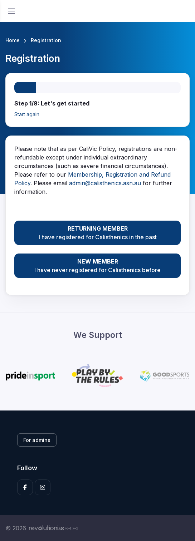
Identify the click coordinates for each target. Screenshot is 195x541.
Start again (26, 114)
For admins (36, 440)
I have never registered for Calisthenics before (97, 265)
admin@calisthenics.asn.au (105, 183)
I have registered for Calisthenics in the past (97, 232)
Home (12, 40)
